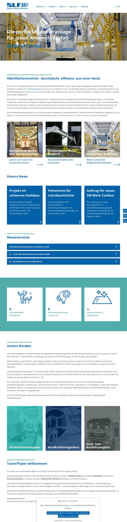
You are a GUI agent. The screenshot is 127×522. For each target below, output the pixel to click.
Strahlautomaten (35, 89)
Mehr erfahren (24, 46)
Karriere (84, 7)
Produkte (40, 7)
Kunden (51, 7)
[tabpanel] (63, 36)
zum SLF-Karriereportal (63, 509)
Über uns (73, 7)
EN (119, 7)
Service (62, 7)
